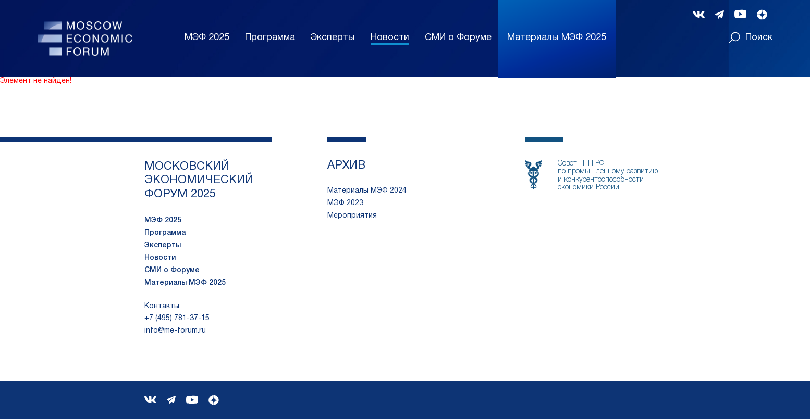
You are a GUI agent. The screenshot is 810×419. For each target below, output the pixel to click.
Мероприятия (352, 215)
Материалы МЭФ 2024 (367, 190)
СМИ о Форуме (458, 37)
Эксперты (333, 37)
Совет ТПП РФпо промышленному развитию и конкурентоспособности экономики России (608, 175)
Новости (390, 37)
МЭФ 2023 (345, 203)
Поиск (750, 37)
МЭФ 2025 (207, 37)
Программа (270, 37)
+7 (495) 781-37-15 (177, 318)
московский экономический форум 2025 (198, 180)
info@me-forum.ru (175, 330)
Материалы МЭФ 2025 (185, 283)
